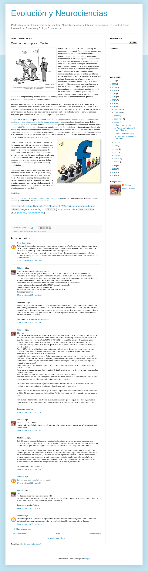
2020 (114, 90)
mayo (116, 149)
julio (116, 143)
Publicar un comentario (22, 529)
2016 (114, 103)
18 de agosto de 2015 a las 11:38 (29, 261)
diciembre (118, 109)
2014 (114, 166)
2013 (114, 169)
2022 (114, 84)
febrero (117, 159)
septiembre (118, 119)
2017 (114, 100)
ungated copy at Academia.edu (29, 213)
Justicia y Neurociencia (122, 125)
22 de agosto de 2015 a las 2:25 (29, 469)
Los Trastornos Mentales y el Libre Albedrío (124, 129)
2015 (114, 106)
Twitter (44, 231)
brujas (21, 231)
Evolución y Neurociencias (59, 13)
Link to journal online (67, 209)
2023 (114, 81)
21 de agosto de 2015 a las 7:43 (29, 430)
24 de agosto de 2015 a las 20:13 (29, 524)
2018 (114, 97)
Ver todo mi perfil (128, 189)
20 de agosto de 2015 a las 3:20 (29, 323)
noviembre (118, 112)
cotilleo (26, 231)
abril (116, 152)
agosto (116, 122)
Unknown (21, 477)
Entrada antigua (95, 534)
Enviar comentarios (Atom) (31, 544)
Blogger (87, 559)
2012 (114, 172)
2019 (114, 94)
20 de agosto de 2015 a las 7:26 (29, 412)
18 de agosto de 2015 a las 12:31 (29, 295)
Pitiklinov (20, 268)
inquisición (32, 231)
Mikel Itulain (22, 243)
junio (116, 146)
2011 (114, 175)
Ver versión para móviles (56, 538)
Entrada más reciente (19, 534)
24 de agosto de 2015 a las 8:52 (29, 508)
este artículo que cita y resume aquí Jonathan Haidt (41, 198)
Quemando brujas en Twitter (124, 133)
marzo (116, 155)
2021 (114, 87)
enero (116, 162)
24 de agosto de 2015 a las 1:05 (29, 483)
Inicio (58, 534)
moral (39, 231)
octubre (117, 116)
